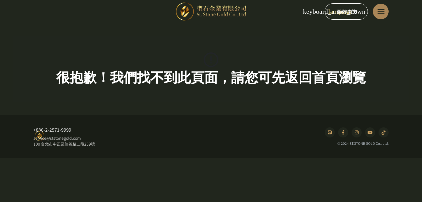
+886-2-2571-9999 (52, 129)
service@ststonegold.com (57, 138)
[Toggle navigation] (381, 11)
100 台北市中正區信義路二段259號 (64, 144)
